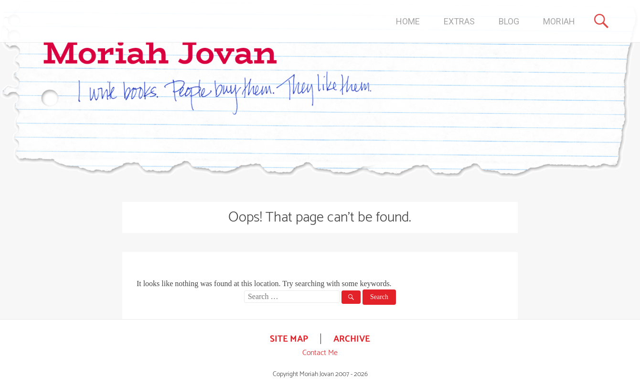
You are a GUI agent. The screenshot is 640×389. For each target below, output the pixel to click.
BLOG (509, 21)
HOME (408, 21)
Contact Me (320, 352)
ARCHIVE (351, 339)
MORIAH (559, 21)
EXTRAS (459, 21)
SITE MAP (289, 339)
